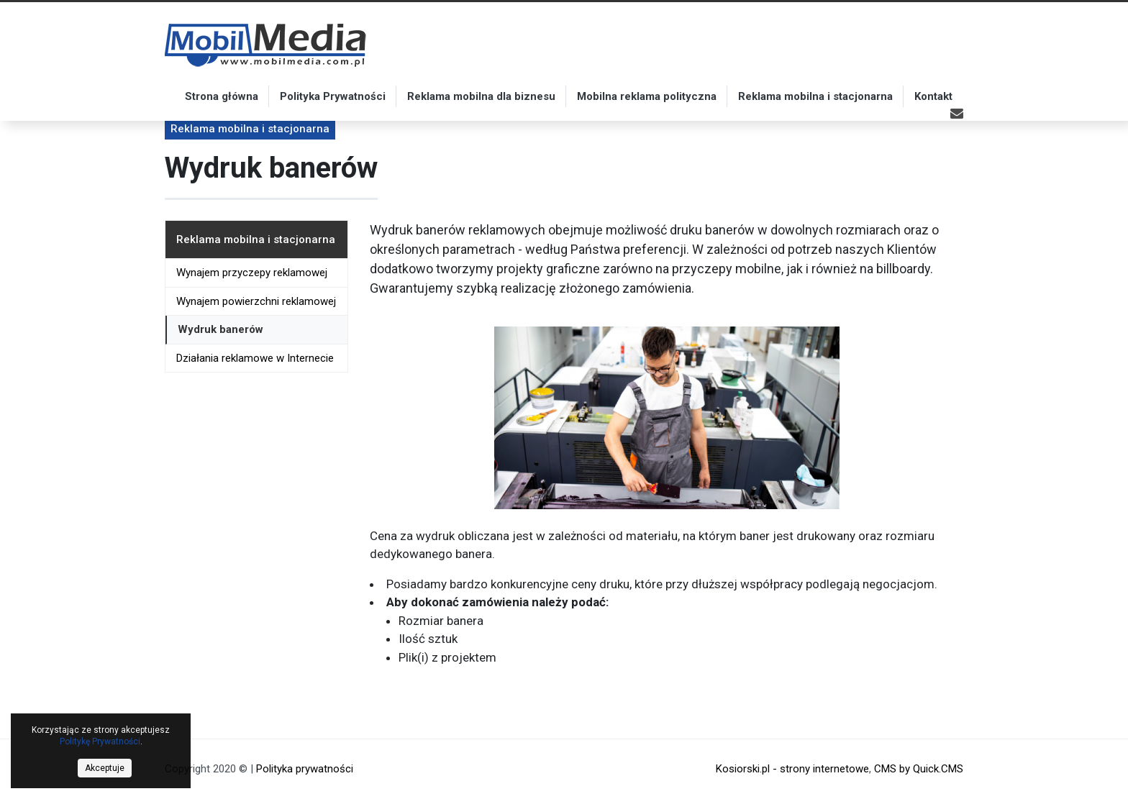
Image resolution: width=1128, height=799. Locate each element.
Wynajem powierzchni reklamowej (256, 301)
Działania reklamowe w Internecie (255, 358)
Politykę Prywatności (100, 741)
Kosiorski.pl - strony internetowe (792, 768)
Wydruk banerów (220, 329)
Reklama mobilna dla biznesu (481, 96)
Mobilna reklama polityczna (647, 96)
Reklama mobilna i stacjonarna (815, 96)
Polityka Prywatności (333, 96)
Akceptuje (104, 768)
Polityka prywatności (304, 768)
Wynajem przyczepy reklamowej (251, 272)
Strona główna (221, 96)
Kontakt (933, 96)
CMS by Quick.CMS (918, 768)
